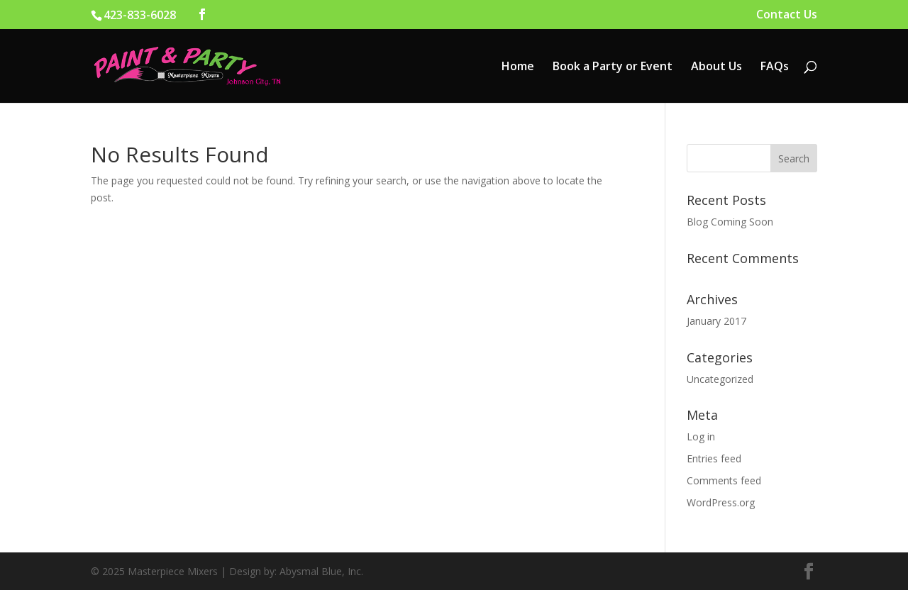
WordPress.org (721, 502)
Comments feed (724, 480)
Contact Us (786, 15)
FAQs (774, 67)
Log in (701, 436)
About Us (716, 67)
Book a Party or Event (612, 67)
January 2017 (716, 321)
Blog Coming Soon (730, 221)
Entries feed (714, 458)
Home (518, 67)
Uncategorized (720, 379)
